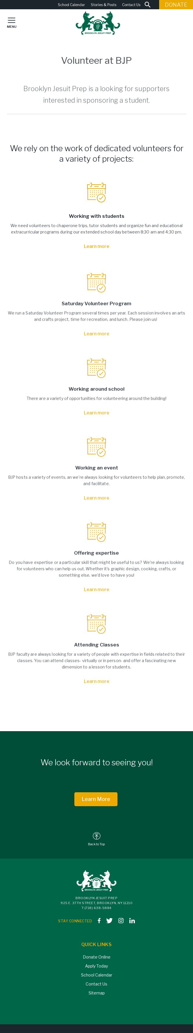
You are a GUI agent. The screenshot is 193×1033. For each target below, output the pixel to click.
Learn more (96, 246)
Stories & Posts (103, 5)
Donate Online (97, 956)
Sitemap (97, 992)
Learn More (96, 799)
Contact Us (131, 5)
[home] (96, 23)
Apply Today (96, 965)
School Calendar (71, 5)
